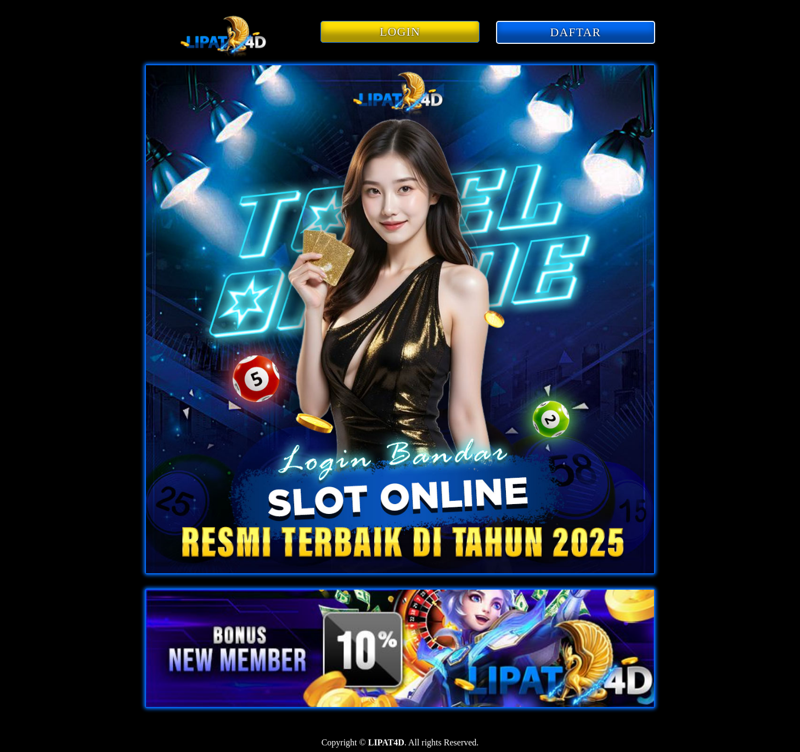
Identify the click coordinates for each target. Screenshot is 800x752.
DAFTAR (575, 32)
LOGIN (400, 31)
